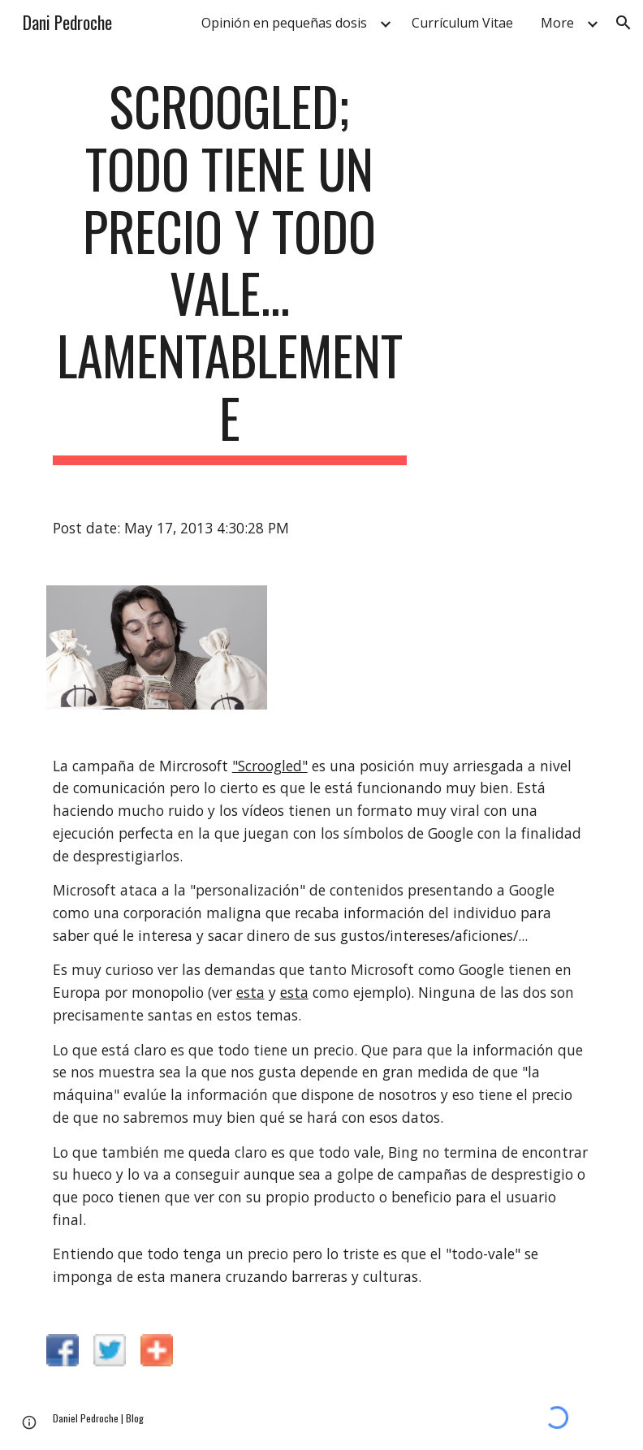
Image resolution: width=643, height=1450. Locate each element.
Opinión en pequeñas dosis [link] (284, 23)
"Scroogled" (270, 765)
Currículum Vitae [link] (462, 23)
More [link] (557, 23)
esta (250, 992)
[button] (623, 22)
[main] (229, 270)
